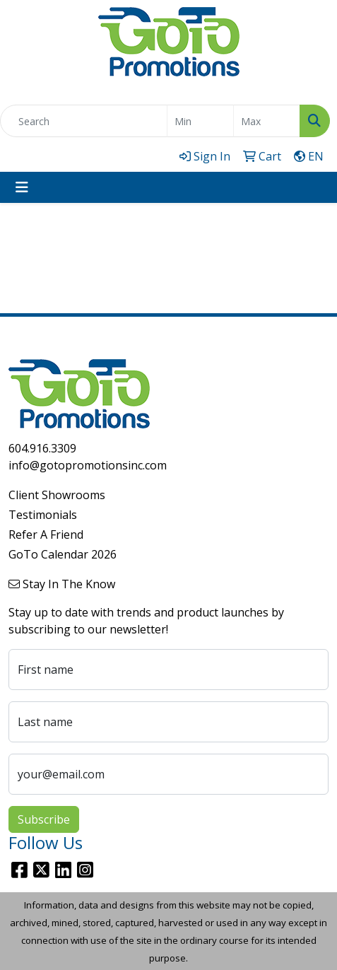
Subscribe (44, 819)
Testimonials (42, 514)
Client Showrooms (56, 495)
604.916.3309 (42, 448)
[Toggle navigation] (22, 187)
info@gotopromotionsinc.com (87, 465)
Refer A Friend (45, 534)
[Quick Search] (83, 121)
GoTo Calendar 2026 (62, 554)
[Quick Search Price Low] (200, 121)
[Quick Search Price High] (266, 121)
